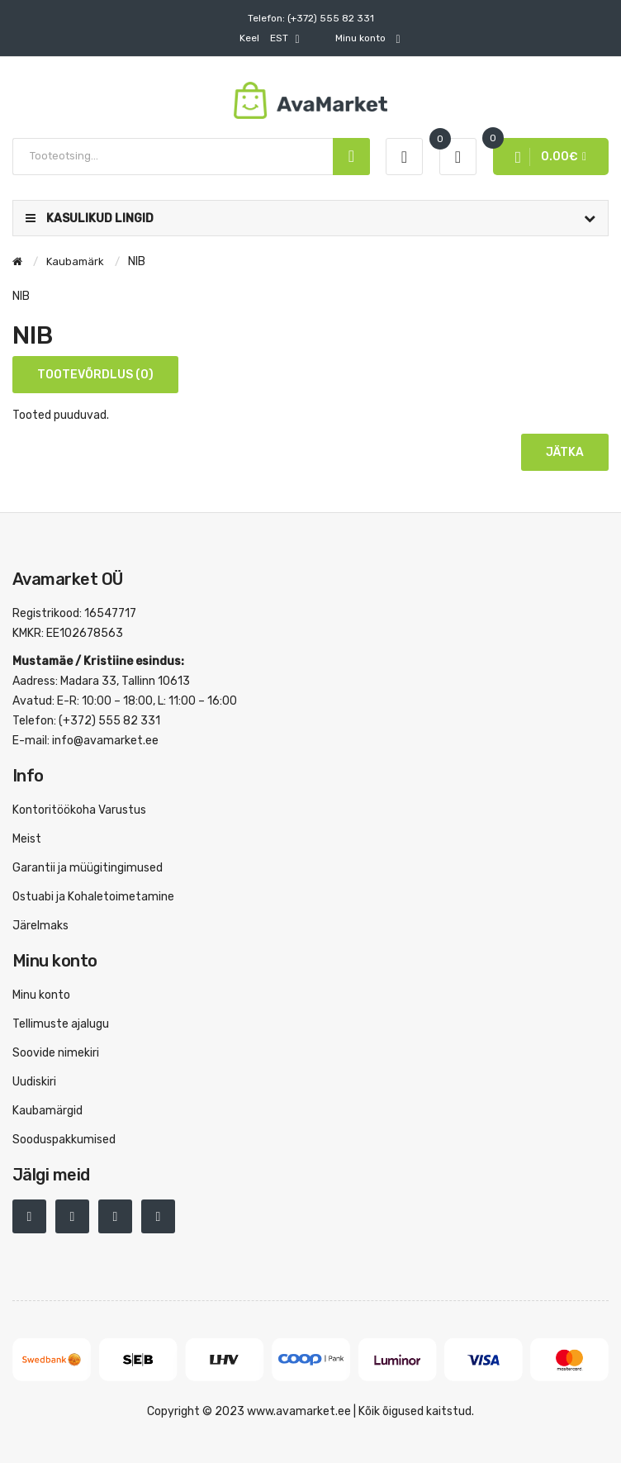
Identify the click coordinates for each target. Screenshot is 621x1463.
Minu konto (41, 995)
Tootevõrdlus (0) (95, 375)
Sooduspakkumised (64, 1140)
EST (269, 38)
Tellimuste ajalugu (60, 1024)
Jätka (565, 452)
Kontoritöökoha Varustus (79, 810)
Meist (26, 839)
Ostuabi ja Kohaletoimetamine (93, 897)
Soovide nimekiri (55, 1053)
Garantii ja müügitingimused (87, 868)
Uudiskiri (34, 1082)
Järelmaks (40, 926)
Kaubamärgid (47, 1111)
